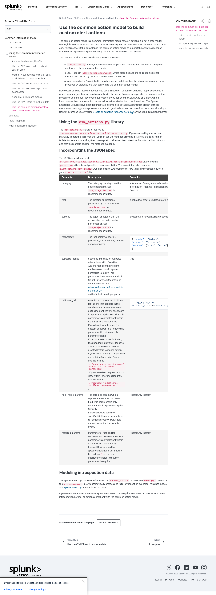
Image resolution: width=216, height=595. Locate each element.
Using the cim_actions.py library (192, 37)
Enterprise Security (58, 7)
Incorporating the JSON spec (194, 44)
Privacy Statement (13, 590)
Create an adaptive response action (112, 112)
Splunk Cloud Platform (71, 18)
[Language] (208, 7)
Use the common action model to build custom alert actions (192, 29)
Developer (148, 7)
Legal (158, 580)
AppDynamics (126, 7)
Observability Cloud (100, 7)
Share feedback (108, 523)
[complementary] (202, 21)
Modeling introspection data (193, 48)
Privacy (169, 580)
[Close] (83, 582)
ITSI (79, 7)
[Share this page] (202, 21)
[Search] (202, 7)
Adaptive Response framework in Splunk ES (105, 289)
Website (182, 580)
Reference (168, 7)
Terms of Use (199, 580)
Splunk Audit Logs (73, 488)
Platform (34, 7)
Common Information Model (101, 18)
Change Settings (37, 590)
